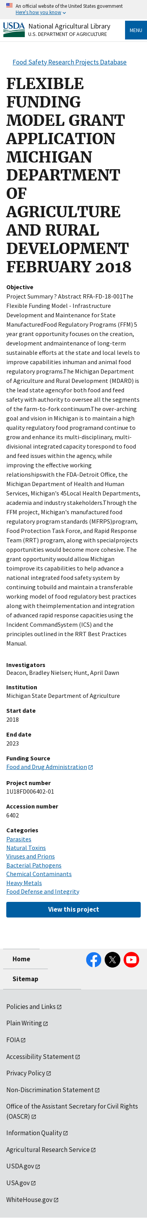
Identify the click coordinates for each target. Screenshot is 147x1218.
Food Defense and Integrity (42, 891)
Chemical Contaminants (39, 874)
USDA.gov (20, 1166)
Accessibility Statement (40, 1056)
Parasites (18, 839)
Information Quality (34, 1133)
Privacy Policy (25, 1073)
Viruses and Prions (30, 856)
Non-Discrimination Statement (50, 1090)
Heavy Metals (24, 883)
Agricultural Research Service (48, 1149)
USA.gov (18, 1183)
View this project (73, 909)
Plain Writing (24, 1023)
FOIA (13, 1040)
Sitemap (25, 979)
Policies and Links (31, 1006)
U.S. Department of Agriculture (67, 34)
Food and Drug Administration (46, 767)
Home (21, 959)
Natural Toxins (26, 847)
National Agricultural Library (69, 25)
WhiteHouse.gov (29, 1199)
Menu (136, 30)
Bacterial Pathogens (34, 865)
